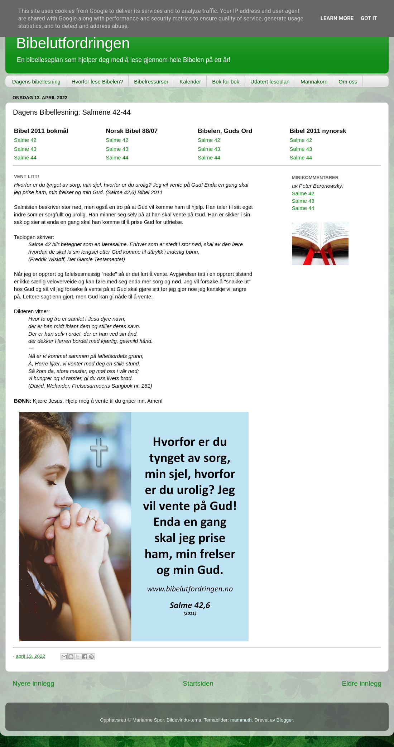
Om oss (347, 81)
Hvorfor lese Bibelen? (97, 81)
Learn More (337, 18)
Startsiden (198, 683)
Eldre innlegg (361, 683)
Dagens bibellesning (36, 81)
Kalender (190, 81)
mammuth (241, 720)
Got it (369, 18)
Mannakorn (314, 81)
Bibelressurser (151, 81)
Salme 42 (25, 140)
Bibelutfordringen (73, 43)
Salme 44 (25, 158)
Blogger (285, 720)
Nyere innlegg (33, 683)
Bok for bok (225, 81)
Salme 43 (25, 149)
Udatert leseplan (269, 81)
